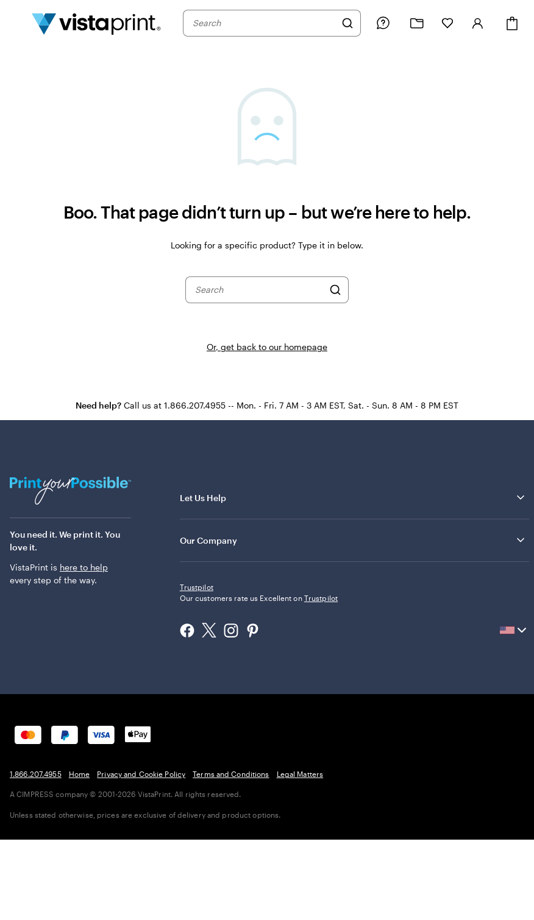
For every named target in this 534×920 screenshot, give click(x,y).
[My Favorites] (447, 23)
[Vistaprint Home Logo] (96, 23)
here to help (84, 567)
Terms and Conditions (231, 854)
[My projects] (417, 23)
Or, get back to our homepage (267, 347)
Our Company (353, 540)
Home (79, 854)
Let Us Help (353, 497)
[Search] (347, 23)
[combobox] (264, 23)
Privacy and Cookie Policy (141, 854)
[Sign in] (478, 23)
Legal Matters (300, 854)
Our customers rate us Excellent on (259, 678)
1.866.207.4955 (36, 854)
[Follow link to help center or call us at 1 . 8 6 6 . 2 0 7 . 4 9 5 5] (383, 23)
